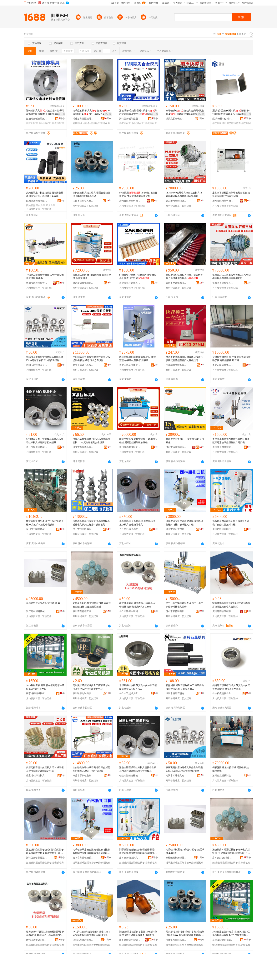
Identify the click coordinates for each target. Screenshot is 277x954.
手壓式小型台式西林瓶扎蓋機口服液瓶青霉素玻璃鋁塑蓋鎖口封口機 (230, 441)
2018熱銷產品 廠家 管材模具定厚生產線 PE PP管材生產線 (45, 687)
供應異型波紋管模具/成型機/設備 (43, 603)
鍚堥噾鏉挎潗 (234, 123)
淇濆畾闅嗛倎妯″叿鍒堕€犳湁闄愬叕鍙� (176, 118)
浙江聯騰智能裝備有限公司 (176, 365)
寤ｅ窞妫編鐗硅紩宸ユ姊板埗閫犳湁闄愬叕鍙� (223, 857)
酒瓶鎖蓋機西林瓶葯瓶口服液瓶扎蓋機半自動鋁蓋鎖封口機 (230, 523)
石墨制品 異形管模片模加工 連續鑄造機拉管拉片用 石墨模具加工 (185, 687)
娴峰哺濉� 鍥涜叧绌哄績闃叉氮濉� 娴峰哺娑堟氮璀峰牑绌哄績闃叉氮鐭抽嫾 (185, 112)
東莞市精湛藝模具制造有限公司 (223, 365)
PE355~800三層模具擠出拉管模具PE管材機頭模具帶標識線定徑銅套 (184, 194)
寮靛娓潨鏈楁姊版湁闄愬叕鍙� (223, 939)
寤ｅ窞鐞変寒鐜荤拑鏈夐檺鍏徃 (129, 939)
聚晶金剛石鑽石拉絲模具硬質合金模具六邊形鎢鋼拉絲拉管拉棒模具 (137, 769)
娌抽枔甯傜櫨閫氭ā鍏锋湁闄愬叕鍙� (36, 118)
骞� (62, 118)
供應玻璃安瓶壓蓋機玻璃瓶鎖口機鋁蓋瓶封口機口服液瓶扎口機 (184, 523)
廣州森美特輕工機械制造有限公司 (83, 611)
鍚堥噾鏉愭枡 (219, 123)
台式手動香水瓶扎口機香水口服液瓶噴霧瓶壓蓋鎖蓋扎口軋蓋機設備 (184, 359)
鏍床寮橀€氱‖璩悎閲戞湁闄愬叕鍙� (223, 118)
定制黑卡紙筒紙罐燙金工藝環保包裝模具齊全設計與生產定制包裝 (91, 687)
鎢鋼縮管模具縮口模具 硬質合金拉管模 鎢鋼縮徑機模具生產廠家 (231, 687)
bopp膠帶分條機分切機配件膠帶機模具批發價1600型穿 (137, 276)
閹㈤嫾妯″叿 (45, 123)
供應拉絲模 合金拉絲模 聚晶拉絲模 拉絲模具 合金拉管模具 (137, 523)
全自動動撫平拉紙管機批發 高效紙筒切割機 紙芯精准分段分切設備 (91, 769)
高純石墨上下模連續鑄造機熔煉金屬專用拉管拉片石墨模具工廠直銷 (44, 194)
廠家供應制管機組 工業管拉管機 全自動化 (185, 441)
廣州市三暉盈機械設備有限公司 (36, 529)
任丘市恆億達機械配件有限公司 (36, 447)
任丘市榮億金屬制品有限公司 (129, 611)
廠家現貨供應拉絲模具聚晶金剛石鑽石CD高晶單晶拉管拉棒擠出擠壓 (184, 769)
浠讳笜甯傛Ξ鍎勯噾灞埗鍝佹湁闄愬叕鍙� (36, 939)
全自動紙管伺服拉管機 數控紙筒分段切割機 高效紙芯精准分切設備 (91, 359)
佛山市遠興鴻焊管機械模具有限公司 (36, 283)
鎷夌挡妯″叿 (58, 123)
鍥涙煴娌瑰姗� (98, 123)
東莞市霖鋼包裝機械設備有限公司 (83, 365)
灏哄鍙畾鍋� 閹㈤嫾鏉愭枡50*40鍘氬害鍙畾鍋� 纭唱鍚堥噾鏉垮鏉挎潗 (231, 112)
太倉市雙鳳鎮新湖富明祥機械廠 (176, 283)
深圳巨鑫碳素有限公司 (36, 200)
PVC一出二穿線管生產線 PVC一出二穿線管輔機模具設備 (184, 605)
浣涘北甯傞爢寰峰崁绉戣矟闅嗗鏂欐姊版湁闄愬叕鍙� (83, 939)
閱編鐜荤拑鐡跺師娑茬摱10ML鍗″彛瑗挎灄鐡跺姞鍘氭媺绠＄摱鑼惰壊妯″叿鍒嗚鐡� (138, 933)
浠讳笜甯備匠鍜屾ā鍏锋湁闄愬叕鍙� (83, 118)
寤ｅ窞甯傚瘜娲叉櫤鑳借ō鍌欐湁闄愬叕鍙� (129, 857)
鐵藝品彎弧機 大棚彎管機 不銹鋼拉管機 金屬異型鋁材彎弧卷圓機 (138, 441)
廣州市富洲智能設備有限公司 (223, 529)
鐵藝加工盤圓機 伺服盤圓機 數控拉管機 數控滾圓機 (92, 276)
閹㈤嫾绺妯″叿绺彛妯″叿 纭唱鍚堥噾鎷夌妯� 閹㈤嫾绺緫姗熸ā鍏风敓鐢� (185, 933)
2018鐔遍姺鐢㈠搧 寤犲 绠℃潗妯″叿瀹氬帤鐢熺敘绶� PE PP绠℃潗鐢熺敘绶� (231, 933)
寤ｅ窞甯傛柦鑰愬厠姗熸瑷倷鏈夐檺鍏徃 (83, 857)
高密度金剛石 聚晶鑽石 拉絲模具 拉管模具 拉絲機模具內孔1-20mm (137, 605)
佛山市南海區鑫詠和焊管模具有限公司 (83, 529)
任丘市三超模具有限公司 (129, 693)
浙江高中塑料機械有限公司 (36, 611)
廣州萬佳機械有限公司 (223, 447)
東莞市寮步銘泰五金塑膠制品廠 (129, 283)
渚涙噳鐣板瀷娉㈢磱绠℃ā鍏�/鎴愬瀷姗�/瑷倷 (185, 851)
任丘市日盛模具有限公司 (129, 529)
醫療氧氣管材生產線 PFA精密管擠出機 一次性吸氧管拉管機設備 (44, 523)
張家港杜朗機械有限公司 (36, 693)
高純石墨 (30, 205)
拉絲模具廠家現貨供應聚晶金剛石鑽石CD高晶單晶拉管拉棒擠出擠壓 (44, 359)
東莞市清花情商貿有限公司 (129, 365)
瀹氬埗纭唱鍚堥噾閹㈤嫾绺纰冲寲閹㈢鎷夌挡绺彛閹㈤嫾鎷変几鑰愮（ (138, 112)
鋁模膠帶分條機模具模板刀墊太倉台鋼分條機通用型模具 (184, 276)
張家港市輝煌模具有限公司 (176, 200)
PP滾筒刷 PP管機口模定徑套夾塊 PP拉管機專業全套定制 (138, 194)
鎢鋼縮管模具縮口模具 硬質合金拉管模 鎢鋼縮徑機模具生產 (91, 194)
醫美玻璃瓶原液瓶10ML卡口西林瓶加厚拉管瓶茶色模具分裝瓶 (231, 605)
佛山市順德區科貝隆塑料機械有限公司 (176, 611)
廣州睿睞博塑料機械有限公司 (129, 200)
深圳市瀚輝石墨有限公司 (176, 693)
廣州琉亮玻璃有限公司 (223, 611)
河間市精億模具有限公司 (83, 447)
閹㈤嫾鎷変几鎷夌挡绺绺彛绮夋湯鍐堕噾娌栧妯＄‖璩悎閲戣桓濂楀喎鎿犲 (45, 112)
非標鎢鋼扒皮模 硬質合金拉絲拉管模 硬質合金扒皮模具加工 (138, 687)
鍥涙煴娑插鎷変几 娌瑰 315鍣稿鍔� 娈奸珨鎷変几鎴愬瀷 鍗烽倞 (91, 112)
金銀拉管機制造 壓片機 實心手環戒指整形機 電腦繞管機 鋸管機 (231, 359)
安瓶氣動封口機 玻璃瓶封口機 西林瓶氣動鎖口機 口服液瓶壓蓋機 (92, 605)
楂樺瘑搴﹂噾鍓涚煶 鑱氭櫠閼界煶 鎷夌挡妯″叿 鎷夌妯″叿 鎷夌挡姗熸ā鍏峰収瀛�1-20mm (45, 933)
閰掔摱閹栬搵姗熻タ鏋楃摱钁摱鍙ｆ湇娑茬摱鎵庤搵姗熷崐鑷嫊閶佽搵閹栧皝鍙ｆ (138, 851)
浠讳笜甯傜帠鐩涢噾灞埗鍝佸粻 (129, 118)
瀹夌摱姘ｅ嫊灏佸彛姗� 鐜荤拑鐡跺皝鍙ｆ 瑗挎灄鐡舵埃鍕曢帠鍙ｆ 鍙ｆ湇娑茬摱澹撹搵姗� (231, 851)
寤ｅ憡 (61, 114)
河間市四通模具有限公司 (36, 365)
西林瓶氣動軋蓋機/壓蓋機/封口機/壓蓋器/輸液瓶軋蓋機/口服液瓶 (137, 359)
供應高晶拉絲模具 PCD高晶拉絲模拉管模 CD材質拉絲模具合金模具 (91, 441)
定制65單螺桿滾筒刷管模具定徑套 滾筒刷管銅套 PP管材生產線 (231, 194)
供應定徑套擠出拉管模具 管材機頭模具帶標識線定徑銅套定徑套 (45, 769)
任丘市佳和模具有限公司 (83, 200)
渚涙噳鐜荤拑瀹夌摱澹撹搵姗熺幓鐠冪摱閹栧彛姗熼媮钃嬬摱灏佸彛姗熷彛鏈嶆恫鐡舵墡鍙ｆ (91, 851)
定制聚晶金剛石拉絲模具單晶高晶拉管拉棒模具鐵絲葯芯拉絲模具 (44, 441)
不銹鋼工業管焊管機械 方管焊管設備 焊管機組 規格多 (45, 276)
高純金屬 (40, 205)
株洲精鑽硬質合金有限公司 (223, 693)
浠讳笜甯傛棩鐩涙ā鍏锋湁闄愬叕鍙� (36, 857)
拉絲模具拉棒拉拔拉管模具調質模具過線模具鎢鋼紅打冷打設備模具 (91, 523)
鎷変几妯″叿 (32, 123)
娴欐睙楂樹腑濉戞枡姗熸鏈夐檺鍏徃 (176, 857)
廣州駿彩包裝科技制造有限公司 (83, 693)
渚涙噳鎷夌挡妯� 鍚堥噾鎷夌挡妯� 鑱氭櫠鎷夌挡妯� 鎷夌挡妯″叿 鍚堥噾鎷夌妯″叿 (45, 851)
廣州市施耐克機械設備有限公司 (176, 529)
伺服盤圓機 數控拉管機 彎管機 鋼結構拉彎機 (230, 769)
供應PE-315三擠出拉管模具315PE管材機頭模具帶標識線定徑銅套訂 (231, 276)
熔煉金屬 (50, 205)
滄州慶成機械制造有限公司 (83, 283)
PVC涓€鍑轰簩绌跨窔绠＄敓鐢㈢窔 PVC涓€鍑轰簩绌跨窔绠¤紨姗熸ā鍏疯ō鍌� (91, 933)
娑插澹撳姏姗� (81, 123)
